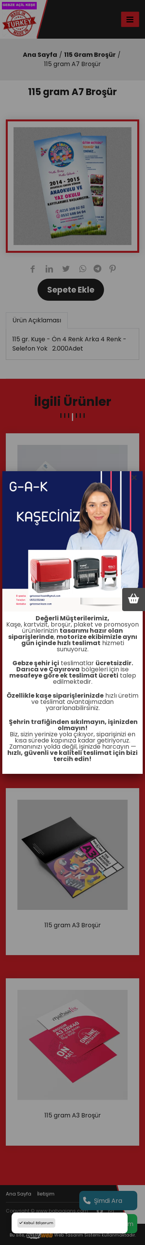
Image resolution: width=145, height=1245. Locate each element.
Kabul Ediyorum (36, 1222)
